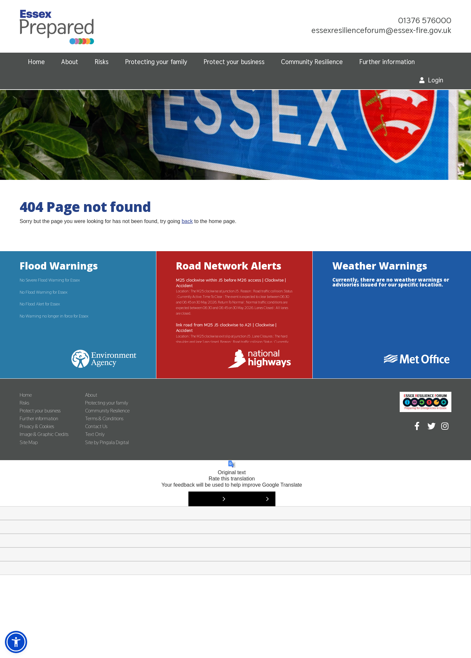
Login (435, 80)
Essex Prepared (57, 28)
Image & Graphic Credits (44, 434)
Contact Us (96, 426)
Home (36, 62)
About (69, 62)
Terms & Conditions (104, 418)
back (187, 221)
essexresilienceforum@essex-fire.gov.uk (381, 30)
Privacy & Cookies (37, 426)
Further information (387, 62)
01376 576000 (424, 20)
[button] (16, 641)
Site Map (29, 442)
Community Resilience (312, 62)
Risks (102, 62)
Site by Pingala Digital (107, 442)
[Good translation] (210, 499)
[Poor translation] (253, 499)
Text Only (95, 434)
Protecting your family (156, 62)
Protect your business (234, 62)
